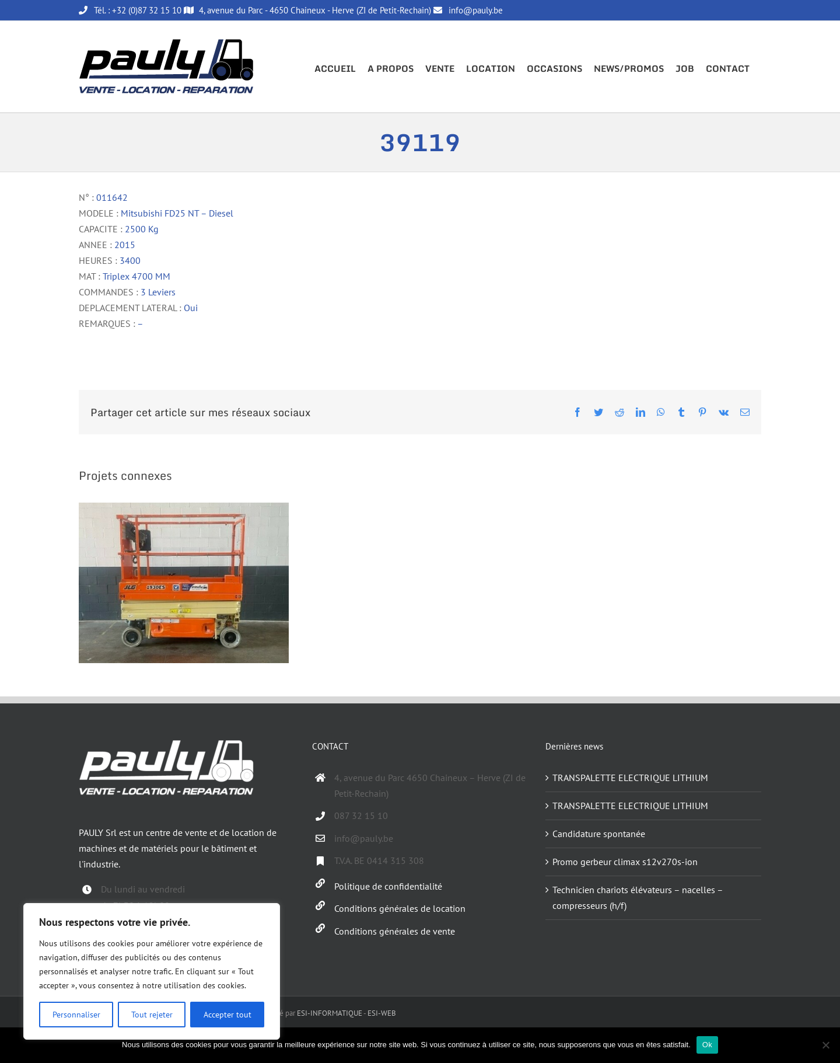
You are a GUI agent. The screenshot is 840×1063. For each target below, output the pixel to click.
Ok (707, 1044)
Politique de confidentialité (388, 886)
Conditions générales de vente (394, 931)
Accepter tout (227, 1014)
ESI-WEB (382, 1013)
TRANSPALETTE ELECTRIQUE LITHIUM (630, 777)
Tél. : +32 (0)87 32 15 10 (130, 10)
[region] (151, 971)
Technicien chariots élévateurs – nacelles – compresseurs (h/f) (637, 897)
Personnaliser (76, 1014)
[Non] (825, 1045)
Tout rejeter (152, 1014)
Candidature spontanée (598, 833)
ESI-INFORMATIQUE (329, 1013)
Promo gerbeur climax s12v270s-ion (625, 861)
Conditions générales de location (400, 908)
